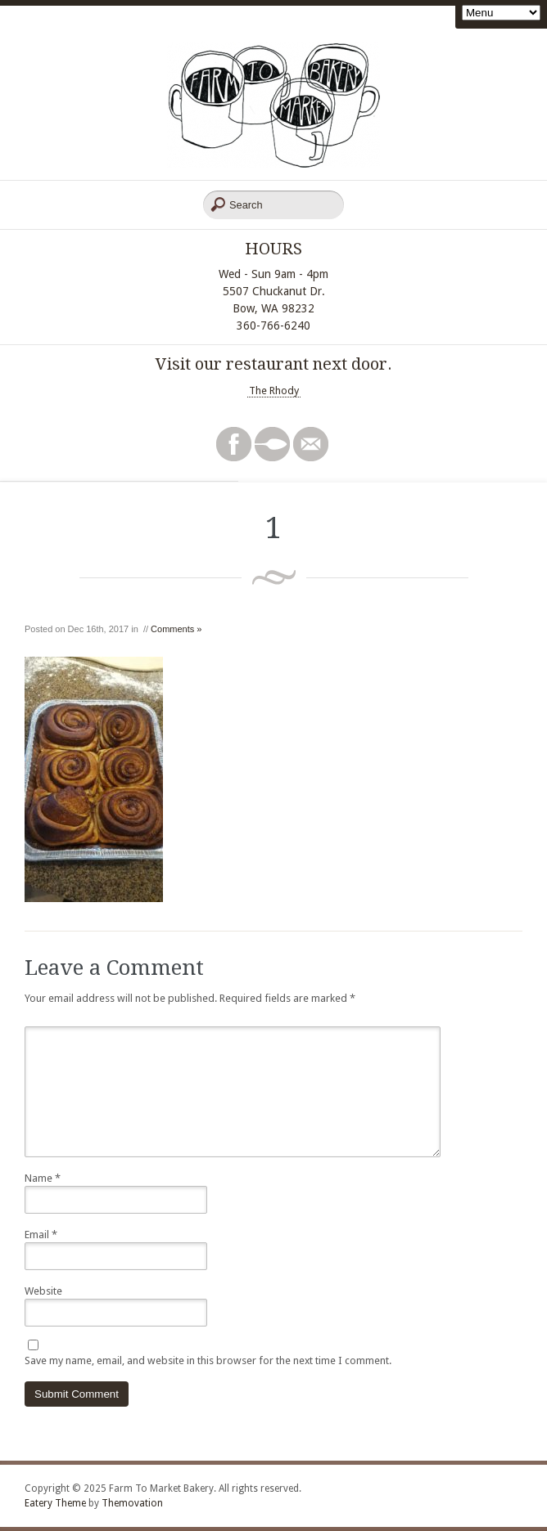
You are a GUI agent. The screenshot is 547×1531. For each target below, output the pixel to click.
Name (43, 1178)
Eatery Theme (55, 1503)
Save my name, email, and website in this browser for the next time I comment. (208, 1360)
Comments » (176, 629)
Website (43, 1291)
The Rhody (274, 390)
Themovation (132, 1503)
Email (41, 1234)
